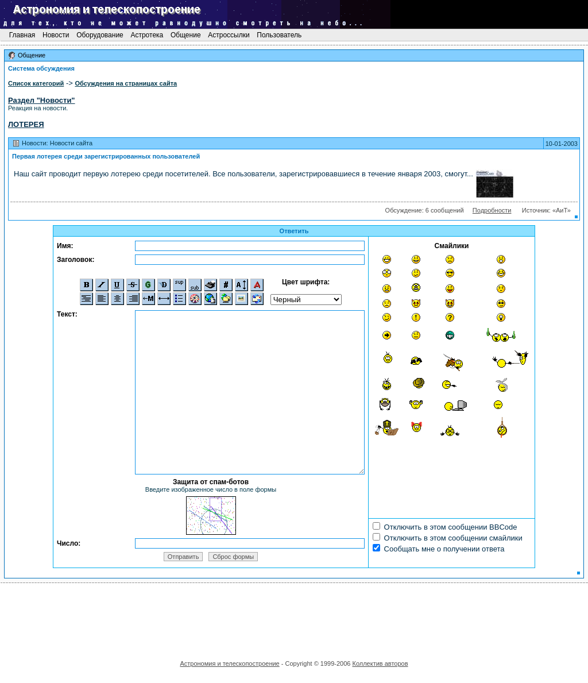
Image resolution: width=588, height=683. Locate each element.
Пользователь (279, 35)
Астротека (147, 35)
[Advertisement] (294, 617)
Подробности (492, 210)
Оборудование (100, 35)
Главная (22, 35)
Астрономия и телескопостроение (229, 663)
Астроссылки (229, 35)
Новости (56, 35)
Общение (186, 35)
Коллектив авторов (380, 663)
